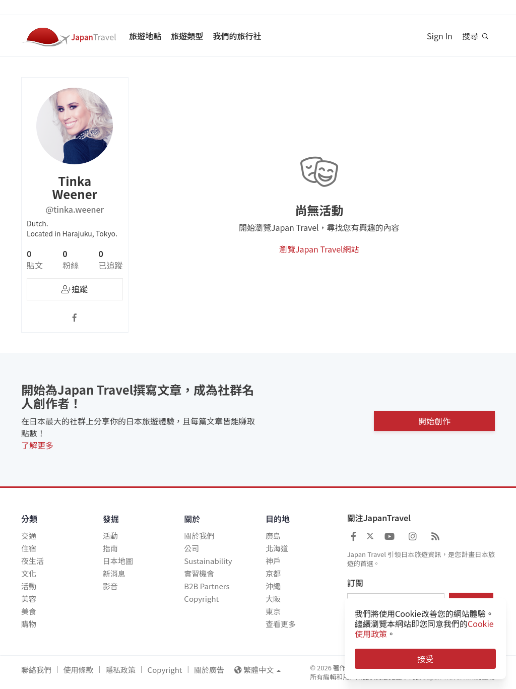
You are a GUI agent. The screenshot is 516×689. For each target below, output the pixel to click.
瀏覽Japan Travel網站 (319, 249)
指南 (110, 548)
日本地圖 (118, 560)
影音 (110, 586)
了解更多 (37, 445)
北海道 (277, 548)
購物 (28, 623)
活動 (28, 586)
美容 (28, 598)
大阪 (273, 598)
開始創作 (434, 420)
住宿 (28, 548)
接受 (425, 659)
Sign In (440, 36)
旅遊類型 (187, 36)
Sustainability (208, 560)
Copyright (201, 598)
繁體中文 (257, 669)
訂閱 (355, 583)
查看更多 (281, 623)
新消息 (114, 573)
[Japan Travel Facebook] (353, 535)
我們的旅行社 (237, 36)
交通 (28, 535)
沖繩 (273, 586)
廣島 (273, 535)
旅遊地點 (145, 36)
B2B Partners (206, 586)
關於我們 (199, 535)
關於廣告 (209, 669)
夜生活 (32, 560)
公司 (191, 548)
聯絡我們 (36, 669)
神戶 (273, 560)
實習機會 (199, 573)
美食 (28, 611)
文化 (28, 573)
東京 (273, 611)
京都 (273, 573)
